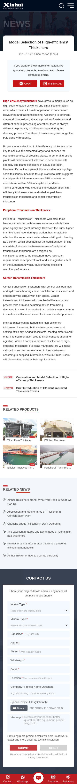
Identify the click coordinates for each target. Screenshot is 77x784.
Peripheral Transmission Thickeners (26, 210)
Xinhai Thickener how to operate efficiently (32, 555)
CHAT (25, 83)
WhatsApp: (17, 660)
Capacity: (16, 633)
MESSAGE (52, 83)
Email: (14, 669)
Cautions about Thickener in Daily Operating (34, 523)
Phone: (15, 651)
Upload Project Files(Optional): (28, 702)
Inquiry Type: (18, 604)
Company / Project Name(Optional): (32, 686)
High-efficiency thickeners (20, 100)
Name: (15, 642)
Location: (16, 678)
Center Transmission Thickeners (24, 277)
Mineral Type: (19, 619)
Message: (16, 717)
